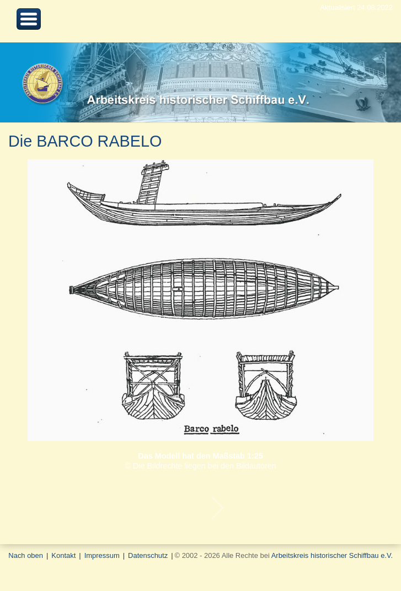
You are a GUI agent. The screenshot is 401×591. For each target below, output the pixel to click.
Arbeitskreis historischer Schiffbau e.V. (332, 555)
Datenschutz (148, 555)
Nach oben (25, 555)
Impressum (102, 555)
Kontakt (63, 555)
